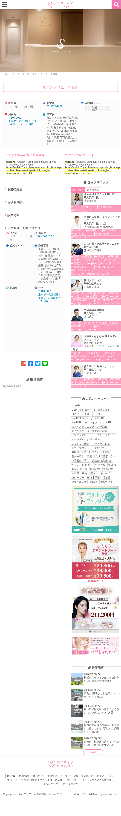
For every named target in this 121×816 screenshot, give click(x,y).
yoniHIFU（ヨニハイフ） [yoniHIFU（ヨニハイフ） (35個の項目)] (86, 422)
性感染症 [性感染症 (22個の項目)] (87, 465)
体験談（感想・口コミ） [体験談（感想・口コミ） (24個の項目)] (85, 452)
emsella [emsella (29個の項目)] (76, 405)
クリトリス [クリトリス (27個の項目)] (93, 439)
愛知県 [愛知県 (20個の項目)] (112, 465)
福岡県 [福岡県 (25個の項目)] (75, 473)
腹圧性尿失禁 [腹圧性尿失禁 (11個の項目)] (79, 481)
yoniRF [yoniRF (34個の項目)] (107, 422)
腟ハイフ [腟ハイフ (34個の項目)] (106, 473)
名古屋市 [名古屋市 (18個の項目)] (77, 456)
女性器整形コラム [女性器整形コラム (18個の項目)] (105, 456)
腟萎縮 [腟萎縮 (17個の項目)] (106, 477)
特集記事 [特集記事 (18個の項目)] (95, 469)
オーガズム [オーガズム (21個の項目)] (78, 439)
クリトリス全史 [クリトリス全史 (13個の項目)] (80, 443)
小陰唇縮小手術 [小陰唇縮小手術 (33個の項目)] (80, 460)
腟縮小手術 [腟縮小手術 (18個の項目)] (93, 477)
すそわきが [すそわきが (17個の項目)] (78, 431)
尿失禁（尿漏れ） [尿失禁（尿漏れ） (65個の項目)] (102, 460)
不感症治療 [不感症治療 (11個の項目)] (98, 448)
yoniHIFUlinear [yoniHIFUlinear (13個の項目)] (80, 418)
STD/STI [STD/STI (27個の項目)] (99, 414)
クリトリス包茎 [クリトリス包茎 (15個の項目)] (101, 443)
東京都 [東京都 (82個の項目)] (83, 469)
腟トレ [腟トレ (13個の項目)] (94, 473)
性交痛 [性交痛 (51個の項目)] (75, 465)
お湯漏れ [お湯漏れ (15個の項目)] (102, 426)
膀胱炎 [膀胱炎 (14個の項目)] (93, 481)
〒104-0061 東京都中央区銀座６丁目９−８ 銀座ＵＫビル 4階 (23, 121)
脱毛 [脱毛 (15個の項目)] (84, 473)
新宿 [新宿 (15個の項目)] (74, 469)
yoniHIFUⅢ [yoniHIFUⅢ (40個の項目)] (97, 418)
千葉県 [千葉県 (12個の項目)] (106, 452)
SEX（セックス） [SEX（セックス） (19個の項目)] (82, 414)
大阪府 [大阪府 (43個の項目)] (88, 456)
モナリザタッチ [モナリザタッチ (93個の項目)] (80, 448)
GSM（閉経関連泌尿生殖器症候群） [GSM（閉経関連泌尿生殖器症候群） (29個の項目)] (92, 409)
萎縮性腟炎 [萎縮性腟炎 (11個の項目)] (106, 481)
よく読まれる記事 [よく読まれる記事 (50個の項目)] (97, 431)
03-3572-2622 (54, 106)
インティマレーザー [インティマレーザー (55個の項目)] (83, 435)
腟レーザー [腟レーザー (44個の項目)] (78, 477)
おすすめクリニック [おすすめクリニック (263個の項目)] (83, 426)
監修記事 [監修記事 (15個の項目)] (108, 469)
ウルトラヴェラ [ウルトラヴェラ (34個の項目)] (106, 435)
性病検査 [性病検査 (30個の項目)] (100, 465)
